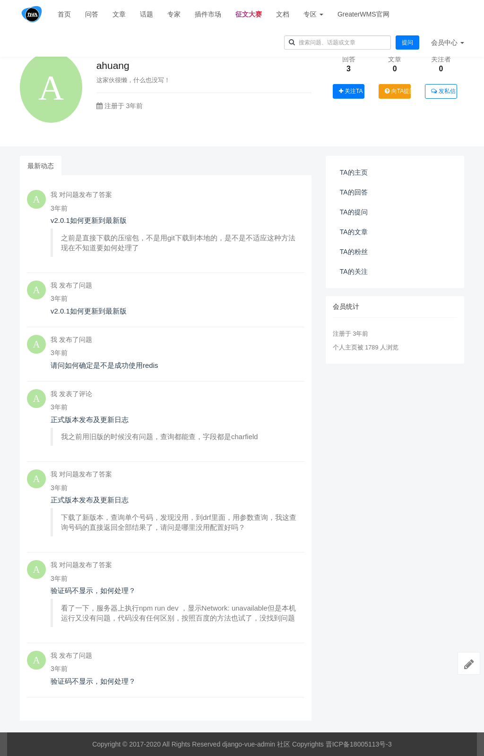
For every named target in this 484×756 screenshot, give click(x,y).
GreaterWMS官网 (363, 14)
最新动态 (40, 166)
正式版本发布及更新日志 (90, 420)
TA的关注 (354, 271)
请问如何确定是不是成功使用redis (104, 365)
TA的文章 (354, 232)
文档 (282, 14)
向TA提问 (398, 91)
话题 (146, 14)
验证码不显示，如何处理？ (93, 590)
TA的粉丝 (354, 251)
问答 (91, 14)
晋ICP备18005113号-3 (359, 744)
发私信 (443, 91)
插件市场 (208, 14)
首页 (64, 14)
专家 (174, 14)
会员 (447, 42)
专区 (313, 14)
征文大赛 (248, 14)
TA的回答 (354, 192)
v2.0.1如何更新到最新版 (89, 220)
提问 (407, 42)
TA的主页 (354, 172)
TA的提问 (354, 212)
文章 (119, 14)
